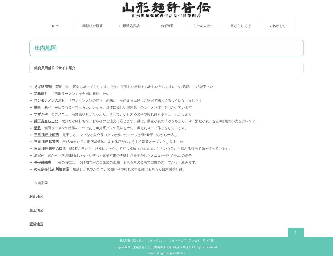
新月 (37, 128)
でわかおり (277, 26)
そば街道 (166, 26)
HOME (56, 26)
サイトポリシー (156, 240)
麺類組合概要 (92, 26)
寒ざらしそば (240, 26)
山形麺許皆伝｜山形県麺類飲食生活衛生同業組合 (160, 247)
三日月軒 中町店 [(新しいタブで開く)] (46, 135)
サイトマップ (178, 240)
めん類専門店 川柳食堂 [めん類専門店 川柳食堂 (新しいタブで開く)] (51, 169)
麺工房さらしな (46, 121)
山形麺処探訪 (129, 26)
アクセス (196, 240)
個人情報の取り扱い (129, 240)
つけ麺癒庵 (42, 162)
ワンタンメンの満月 (49, 100)
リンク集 (211, 240)
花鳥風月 (41, 93)
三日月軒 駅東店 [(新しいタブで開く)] (46, 142)
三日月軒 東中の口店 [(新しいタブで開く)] (50, 148)
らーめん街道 (203, 26)
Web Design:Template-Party (166, 253)
